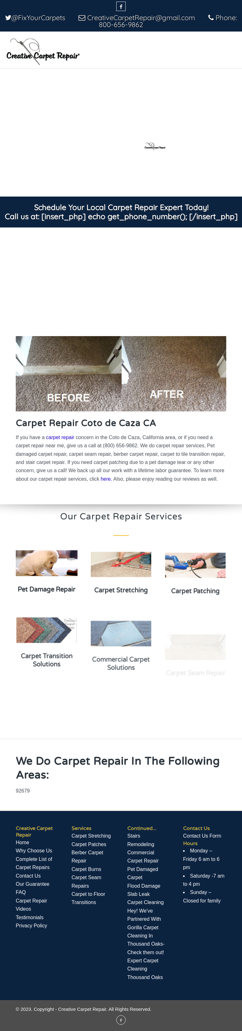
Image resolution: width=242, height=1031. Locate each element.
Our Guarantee (32, 884)
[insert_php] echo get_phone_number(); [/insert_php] (139, 216)
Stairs (133, 836)
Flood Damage (143, 886)
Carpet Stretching (91, 836)
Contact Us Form (202, 836)
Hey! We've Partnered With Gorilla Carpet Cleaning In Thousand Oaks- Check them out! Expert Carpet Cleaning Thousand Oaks (145, 944)
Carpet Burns (86, 869)
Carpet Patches (89, 844)
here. (106, 479)
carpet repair (60, 437)
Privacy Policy (31, 925)
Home (22, 842)
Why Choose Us (34, 850)
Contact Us (28, 876)
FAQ (21, 892)
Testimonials (29, 917)
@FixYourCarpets (38, 17)
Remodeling (140, 844)
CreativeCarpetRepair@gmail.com (141, 17)
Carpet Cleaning (145, 902)
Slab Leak (138, 894)
